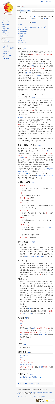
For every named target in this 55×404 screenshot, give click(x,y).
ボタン (24, 227)
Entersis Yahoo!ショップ (43, 175)
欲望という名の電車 (29, 68)
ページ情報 (6, 58)
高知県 (41, 367)
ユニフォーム (48, 227)
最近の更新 (5, 26)
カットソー (23, 360)
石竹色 (22, 332)
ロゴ (46, 153)
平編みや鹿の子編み (37, 256)
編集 (24, 49)
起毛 (39, 274)
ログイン (51, 1)
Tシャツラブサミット (26, 362)
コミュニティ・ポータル (8, 21)
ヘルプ (3, 34)
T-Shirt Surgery (24, 379)
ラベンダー (33, 332)
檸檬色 (27, 332)
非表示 (34, 22)
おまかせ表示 (5, 28)
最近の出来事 (5, 24)
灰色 (33, 328)
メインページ (5, 19)
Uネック (22, 193)
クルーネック (24, 203)
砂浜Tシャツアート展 (26, 367)
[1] (42, 63)
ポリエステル (38, 54)
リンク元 (5, 46)
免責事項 (43, 396)
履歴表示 (27, 10)
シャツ (45, 18)
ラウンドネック (25, 198)
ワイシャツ (42, 335)
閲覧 (18, 10)
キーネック (23, 217)
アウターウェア (30, 383)
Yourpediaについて (35, 396)
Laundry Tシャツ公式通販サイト (30, 377)
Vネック (22, 185)
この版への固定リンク (8, 56)
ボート (48, 213)
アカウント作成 (44, 1)
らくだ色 (39, 328)
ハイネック (23, 232)
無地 (21, 321)
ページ (18, 6)
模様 (21, 323)
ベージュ (46, 328)
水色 (39, 332)
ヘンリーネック (25, 225)
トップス (29, 73)
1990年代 (20, 117)
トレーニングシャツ (26, 364)
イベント (42, 151)
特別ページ (6, 51)
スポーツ (22, 157)
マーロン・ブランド (44, 68)
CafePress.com (22, 173)
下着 (33, 66)
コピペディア (6, 41)
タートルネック (25, 237)
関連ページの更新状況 (8, 48)
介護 (29, 308)
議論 (23, 6)
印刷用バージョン (8, 53)
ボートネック (24, 210)
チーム (27, 157)
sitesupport (5, 36)
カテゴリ (21, 383)
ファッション (24, 355)
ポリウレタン (48, 54)
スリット (42, 249)
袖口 (25, 256)
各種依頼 (4, 30)
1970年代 (37, 75)
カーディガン (28, 313)
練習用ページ (5, 32)
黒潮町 (45, 367)
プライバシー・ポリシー (23, 396)
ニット (32, 110)
